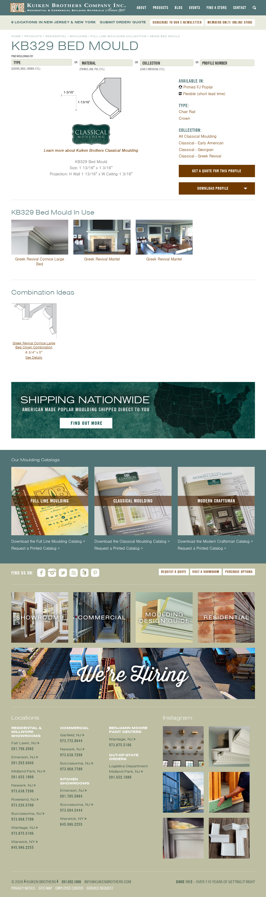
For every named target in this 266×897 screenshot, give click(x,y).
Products (160, 7)
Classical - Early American (201, 143)
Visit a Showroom (205, 571)
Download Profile (213, 188)
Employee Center (69, 888)
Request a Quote (173, 571)
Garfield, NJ (70, 735)
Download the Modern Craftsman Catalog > (215, 541)
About (141, 7)
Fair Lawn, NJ (23, 743)
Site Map (45, 888)
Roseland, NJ (23, 799)
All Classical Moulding (197, 136)
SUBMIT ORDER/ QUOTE (123, 22)
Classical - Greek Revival (200, 156)
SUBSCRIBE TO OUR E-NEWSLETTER (177, 22)
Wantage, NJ (23, 827)
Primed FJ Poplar (198, 87)
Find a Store (216, 7)
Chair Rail (187, 111)
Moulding (78, 36)
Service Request (99, 888)
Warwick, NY (23, 842)
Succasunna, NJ (26, 813)
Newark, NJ (22, 785)
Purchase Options (239, 571)
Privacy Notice (23, 888)
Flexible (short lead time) (204, 93)
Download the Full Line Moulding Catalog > (48, 541)
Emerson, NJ (23, 757)
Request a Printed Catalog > (35, 548)
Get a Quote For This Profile (216, 171)
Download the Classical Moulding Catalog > (132, 541)
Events (194, 7)
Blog (179, 7)
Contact (239, 7)
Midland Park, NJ (26, 771)
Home (16, 36)
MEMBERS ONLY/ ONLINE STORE (230, 22)
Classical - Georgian (196, 149)
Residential (55, 36)
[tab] (141, 7)
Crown (184, 118)
